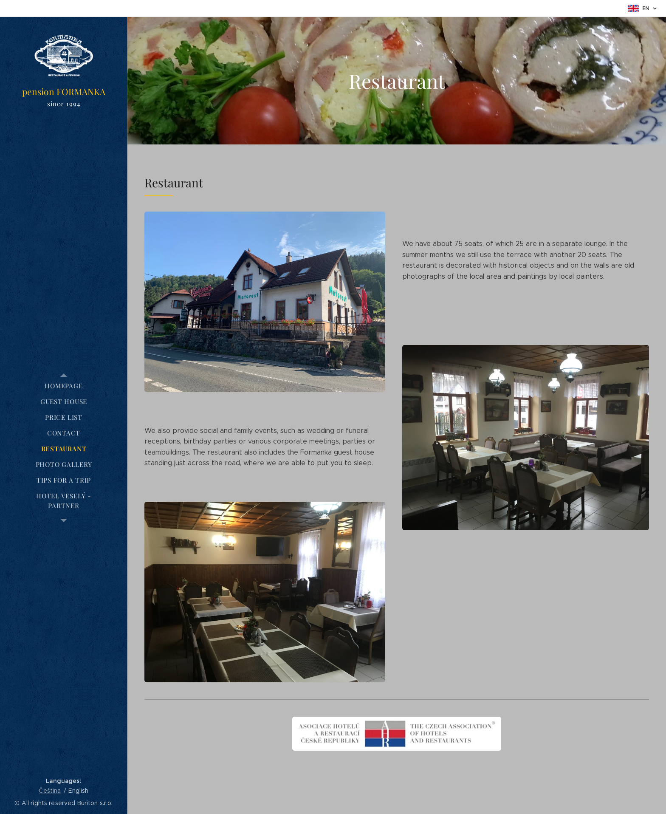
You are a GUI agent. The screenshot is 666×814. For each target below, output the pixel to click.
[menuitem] (64, 386)
